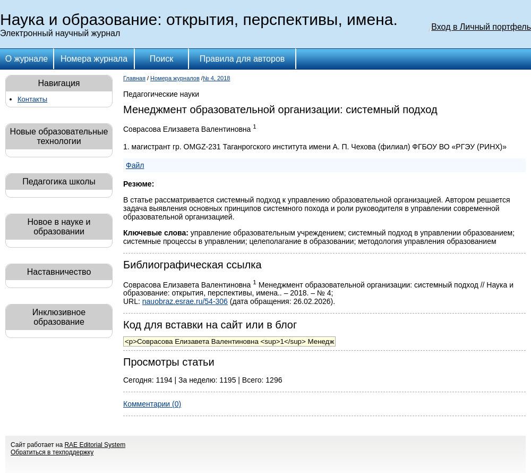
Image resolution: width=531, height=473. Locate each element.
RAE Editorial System (94, 445)
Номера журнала (94, 58)
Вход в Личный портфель (481, 26)
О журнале (26, 58)
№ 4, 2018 (216, 78)
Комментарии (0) (152, 404)
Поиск (161, 58)
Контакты (32, 99)
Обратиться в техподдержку (52, 452)
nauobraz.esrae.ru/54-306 (185, 301)
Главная (134, 78)
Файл (135, 165)
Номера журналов (175, 78)
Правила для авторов (242, 58)
